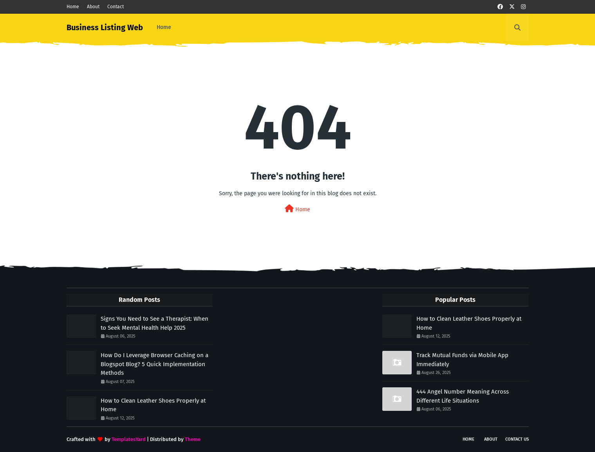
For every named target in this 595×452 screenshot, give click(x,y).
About (93, 6)
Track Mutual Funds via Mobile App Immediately (462, 360)
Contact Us (517, 439)
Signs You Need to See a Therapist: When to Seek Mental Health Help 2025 (154, 323)
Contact (115, 6)
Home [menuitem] (164, 27)
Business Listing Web (105, 27)
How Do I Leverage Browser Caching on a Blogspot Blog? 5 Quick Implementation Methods (154, 364)
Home (73, 6)
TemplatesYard (129, 439)
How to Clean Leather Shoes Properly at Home (153, 405)
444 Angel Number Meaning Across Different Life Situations (462, 396)
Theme (193, 439)
